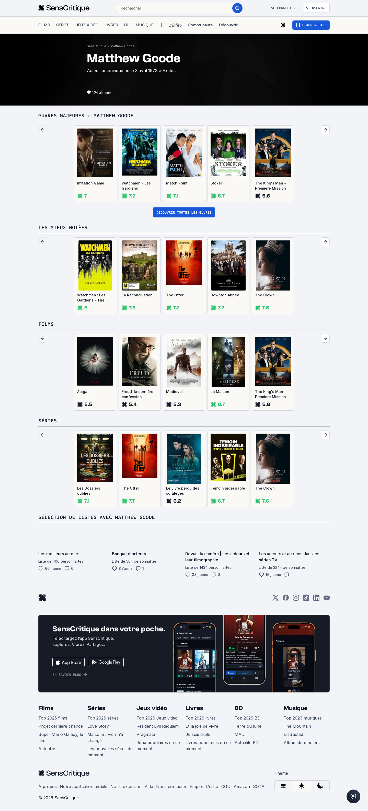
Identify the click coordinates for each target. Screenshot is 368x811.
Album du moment (302, 742)
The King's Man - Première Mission (270, 185)
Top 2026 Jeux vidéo (157, 718)
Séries (96, 708)
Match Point (177, 183)
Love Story (98, 726)
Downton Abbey (225, 295)
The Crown (265, 295)
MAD (240, 734)
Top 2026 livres (201, 718)
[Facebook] (286, 599)
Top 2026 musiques (303, 718)
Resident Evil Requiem (157, 726)
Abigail (83, 391)
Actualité (46, 748)
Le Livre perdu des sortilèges (182, 490)
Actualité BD (247, 742)
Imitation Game (90, 183)
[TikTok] (306, 599)
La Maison (220, 391)
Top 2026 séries (103, 718)
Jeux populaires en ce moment (158, 745)
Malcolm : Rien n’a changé (105, 737)
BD (239, 708)
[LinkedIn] (316, 599)
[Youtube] (327, 599)
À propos (47, 786)
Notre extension (126, 786)
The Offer (174, 295)
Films (45, 708)
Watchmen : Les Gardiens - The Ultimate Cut (91, 298)
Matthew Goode (122, 46)
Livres (194, 708)
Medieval (174, 391)
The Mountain (297, 726)
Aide (149, 786)
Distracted (293, 734)
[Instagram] (296, 599)
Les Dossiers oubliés (88, 490)
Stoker (216, 183)
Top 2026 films (52, 718)
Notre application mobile (83, 786)
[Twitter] (275, 599)
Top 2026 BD (247, 718)
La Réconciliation (137, 295)
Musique (295, 708)
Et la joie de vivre (202, 726)
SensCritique (96, 46)
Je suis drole (198, 734)
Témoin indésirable (228, 488)
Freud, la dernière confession (137, 394)
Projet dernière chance (60, 726)
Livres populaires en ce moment (208, 745)
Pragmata (145, 734)
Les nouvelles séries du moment (110, 751)
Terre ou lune (248, 726)
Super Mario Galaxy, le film (60, 737)
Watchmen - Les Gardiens (136, 185)
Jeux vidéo (151, 708)
